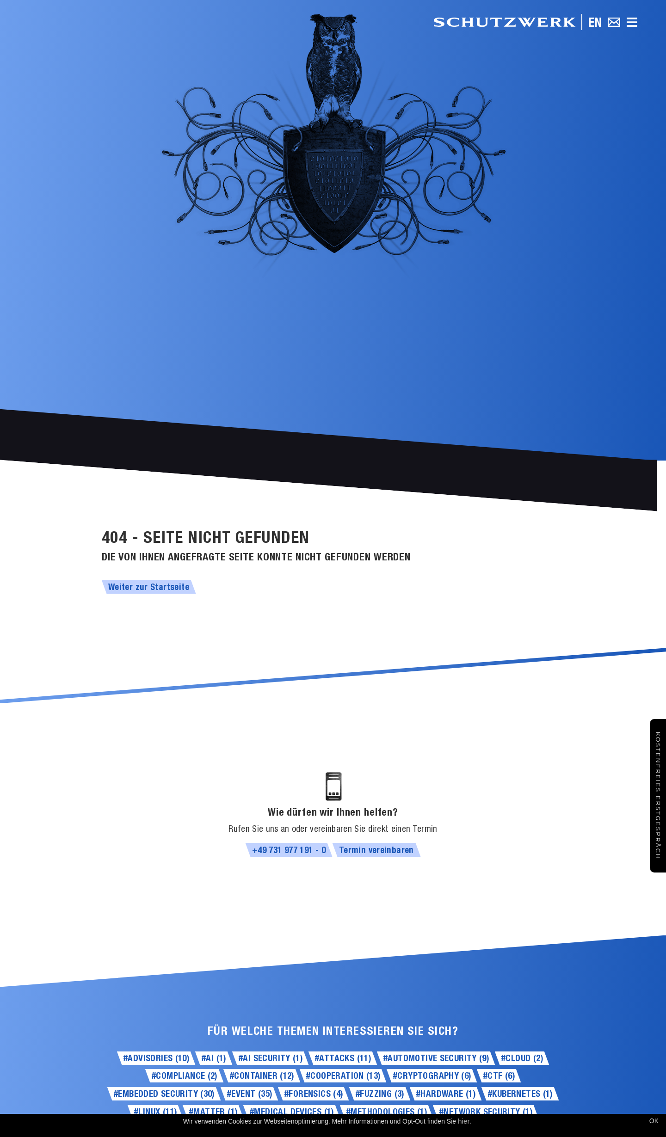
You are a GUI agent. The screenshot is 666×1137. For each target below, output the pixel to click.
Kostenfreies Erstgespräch (658, 796)
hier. (464, 1121)
